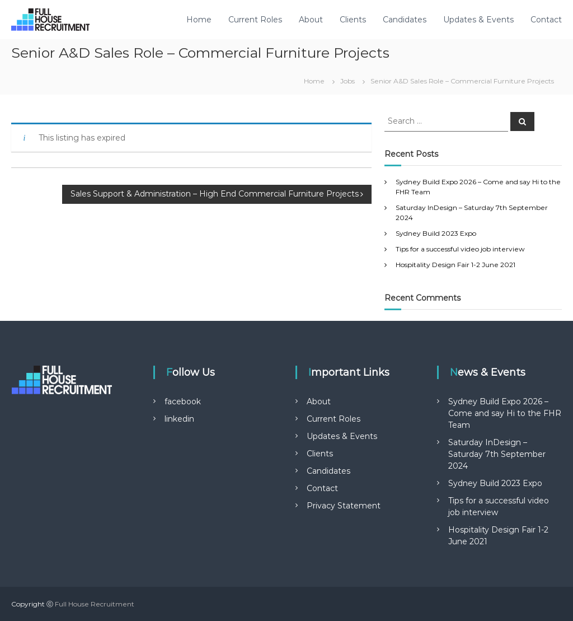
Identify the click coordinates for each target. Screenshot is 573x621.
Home (199, 20)
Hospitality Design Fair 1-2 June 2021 (455, 264)
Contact (546, 20)
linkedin (179, 419)
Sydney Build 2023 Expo (436, 233)
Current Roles (255, 20)
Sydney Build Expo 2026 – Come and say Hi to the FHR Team (504, 413)
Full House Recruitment (94, 604)
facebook (183, 401)
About (311, 20)
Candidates (404, 20)
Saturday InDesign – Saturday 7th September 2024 (497, 454)
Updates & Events (478, 20)
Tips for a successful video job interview (460, 249)
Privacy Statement (344, 506)
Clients (353, 20)
